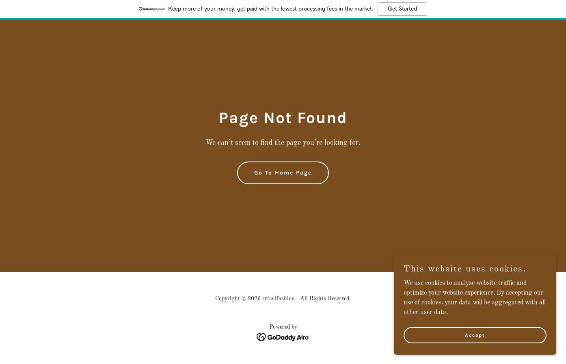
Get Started (402, 9)
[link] (283, 337)
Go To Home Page (283, 172)
